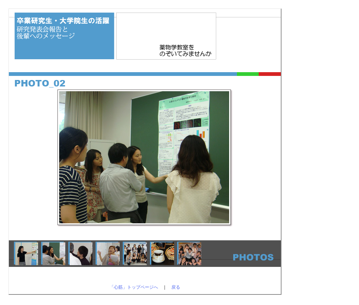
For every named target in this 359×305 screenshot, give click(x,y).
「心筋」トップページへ (133, 287)
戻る (175, 287)
